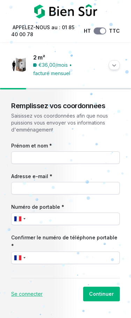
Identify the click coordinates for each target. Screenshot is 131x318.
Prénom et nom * (31, 146)
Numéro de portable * (37, 207)
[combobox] (20, 219)
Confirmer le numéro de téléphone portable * (64, 241)
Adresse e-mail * (31, 176)
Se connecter (27, 294)
